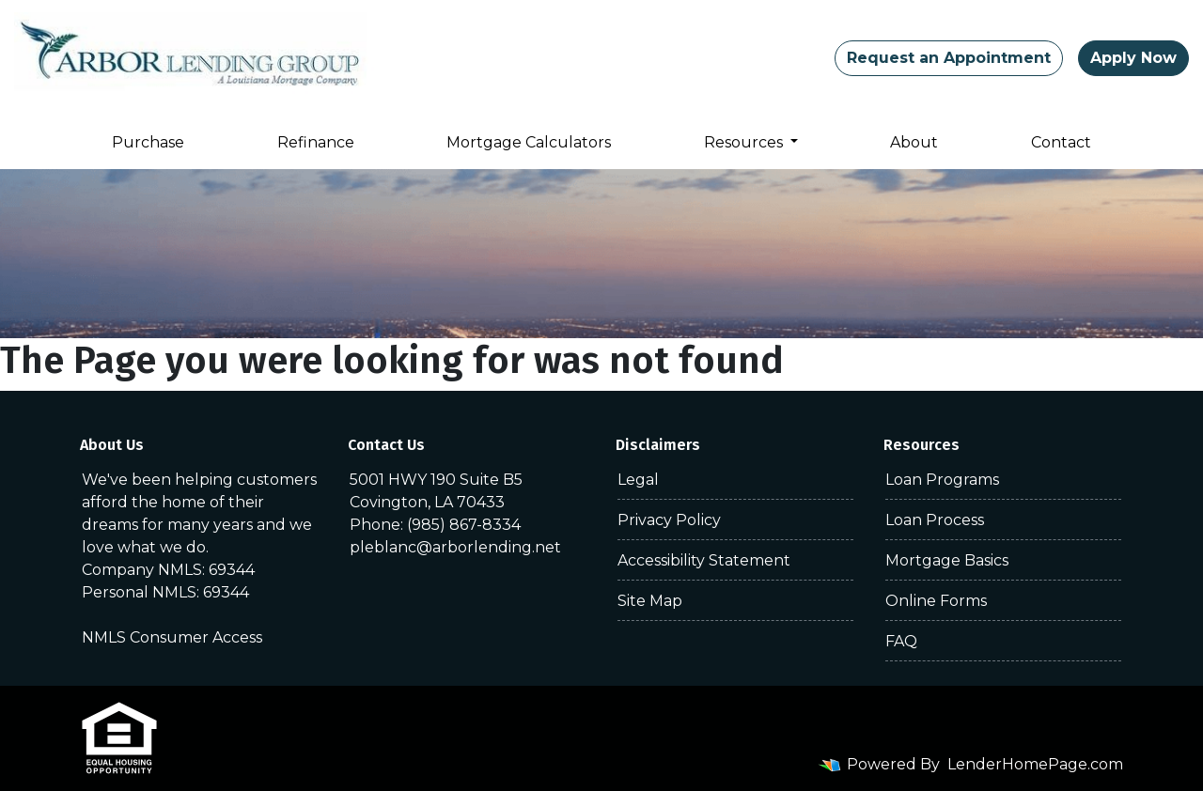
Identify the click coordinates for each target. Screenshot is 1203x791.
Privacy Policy (669, 520)
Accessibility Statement (703, 560)
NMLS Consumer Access (172, 637)
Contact (1061, 142)
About (914, 142)
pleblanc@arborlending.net (455, 547)
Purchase (148, 142)
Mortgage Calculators (528, 142)
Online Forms (936, 601)
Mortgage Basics (946, 560)
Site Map (649, 601)
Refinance (315, 142)
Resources (745, 142)
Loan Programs (942, 480)
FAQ (901, 641)
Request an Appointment (949, 58)
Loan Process (934, 520)
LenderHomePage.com (1035, 764)
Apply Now (1133, 58)
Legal (638, 480)
